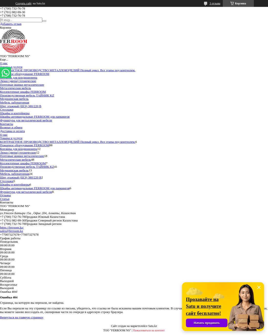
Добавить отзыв (10, 24)
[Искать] (44, 21)
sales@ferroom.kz (11, 231)
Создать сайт (24, 3)
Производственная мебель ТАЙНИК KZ (27, 95)
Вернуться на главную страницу (21, 317)
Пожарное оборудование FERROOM (24, 74)
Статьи (4, 199)
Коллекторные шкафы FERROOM (23, 92)
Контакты (6, 124)
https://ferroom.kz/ (12, 227)
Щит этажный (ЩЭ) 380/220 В (20, 106)
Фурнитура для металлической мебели (26, 120)
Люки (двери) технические (18, 81)
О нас (4, 63)
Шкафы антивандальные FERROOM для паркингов (35, 116)
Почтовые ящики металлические (22, 84)
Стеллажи (6, 109)
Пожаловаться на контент (149, 330)
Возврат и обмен (11, 127)
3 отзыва (215, 3)
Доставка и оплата (12, 131)
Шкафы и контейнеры (15, 113)
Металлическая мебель (15, 88)
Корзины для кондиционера (18, 77)
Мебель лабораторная (14, 102)
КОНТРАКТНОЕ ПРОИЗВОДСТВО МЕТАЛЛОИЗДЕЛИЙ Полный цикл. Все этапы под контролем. (67, 70)
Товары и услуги (11, 67)
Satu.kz (152, 326)
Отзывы (5, 195)
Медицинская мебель (14, 99)
